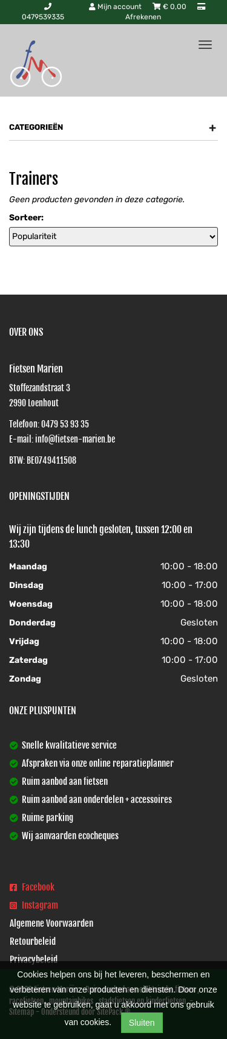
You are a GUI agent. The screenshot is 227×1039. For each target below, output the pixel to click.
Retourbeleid (33, 941)
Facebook (32, 887)
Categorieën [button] (112, 127)
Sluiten (142, 1023)
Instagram (34, 905)
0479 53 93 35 (65, 424)
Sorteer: (26, 218)
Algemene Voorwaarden (51, 923)
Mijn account (116, 6)
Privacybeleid (34, 959)
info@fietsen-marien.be (75, 439)
